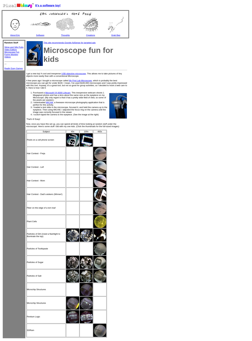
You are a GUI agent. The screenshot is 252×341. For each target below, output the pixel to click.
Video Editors (10, 49)
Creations (90, 35)
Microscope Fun (11, 52)
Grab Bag (115, 35)
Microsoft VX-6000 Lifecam (58, 92)
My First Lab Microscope (80, 80)
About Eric (15, 35)
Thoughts (65, 35)
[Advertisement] (64, 67)
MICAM (49, 102)
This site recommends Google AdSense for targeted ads (69, 42)
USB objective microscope (73, 73)
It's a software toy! (48, 5)
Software (40, 35)
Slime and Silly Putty (14, 47)
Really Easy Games (13, 68)
